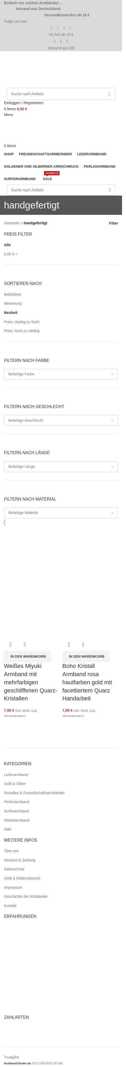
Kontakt (10, 906)
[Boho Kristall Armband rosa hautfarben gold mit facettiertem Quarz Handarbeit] (90, 554)
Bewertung (13, 303)
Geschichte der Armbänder (26, 896)
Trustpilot (11, 1057)
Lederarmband (16, 775)
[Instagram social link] (58, 28)
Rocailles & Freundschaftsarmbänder (34, 793)
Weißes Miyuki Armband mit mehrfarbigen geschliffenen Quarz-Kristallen (30, 682)
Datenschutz (14, 869)
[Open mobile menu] (8, 115)
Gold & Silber (15, 784)
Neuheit (10, 313)
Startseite (12, 223)
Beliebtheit (12, 294)
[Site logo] (33, 69)
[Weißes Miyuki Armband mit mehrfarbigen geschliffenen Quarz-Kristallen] (32, 554)
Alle (7, 245)
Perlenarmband (16, 802)
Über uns (11, 851)
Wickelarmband (16, 820)
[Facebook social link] (52, 28)
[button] (27, 656)
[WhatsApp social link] (70, 28)
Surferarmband (16, 811)
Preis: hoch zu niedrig (22, 331)
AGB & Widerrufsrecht (22, 878)
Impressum (13, 887)
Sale (7, 829)
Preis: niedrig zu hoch (22, 322)
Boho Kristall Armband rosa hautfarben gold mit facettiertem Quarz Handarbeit (87, 682)
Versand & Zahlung (19, 860)
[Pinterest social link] (64, 28)
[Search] (61, 94)
